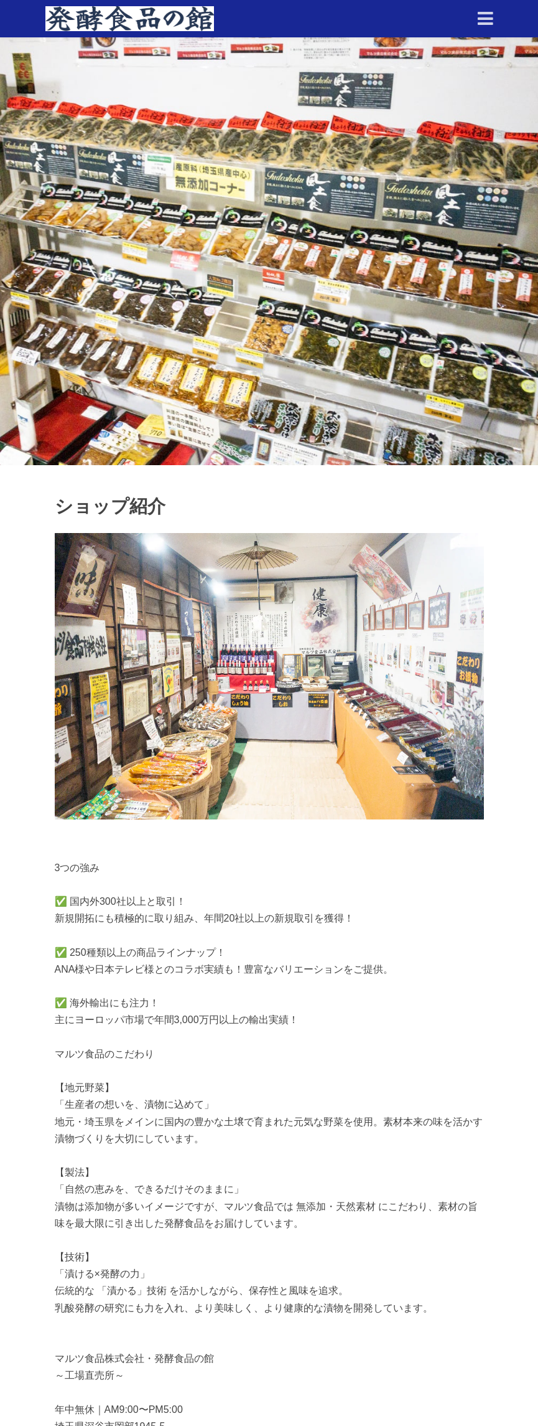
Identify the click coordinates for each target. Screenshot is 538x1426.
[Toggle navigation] (485, 19)
